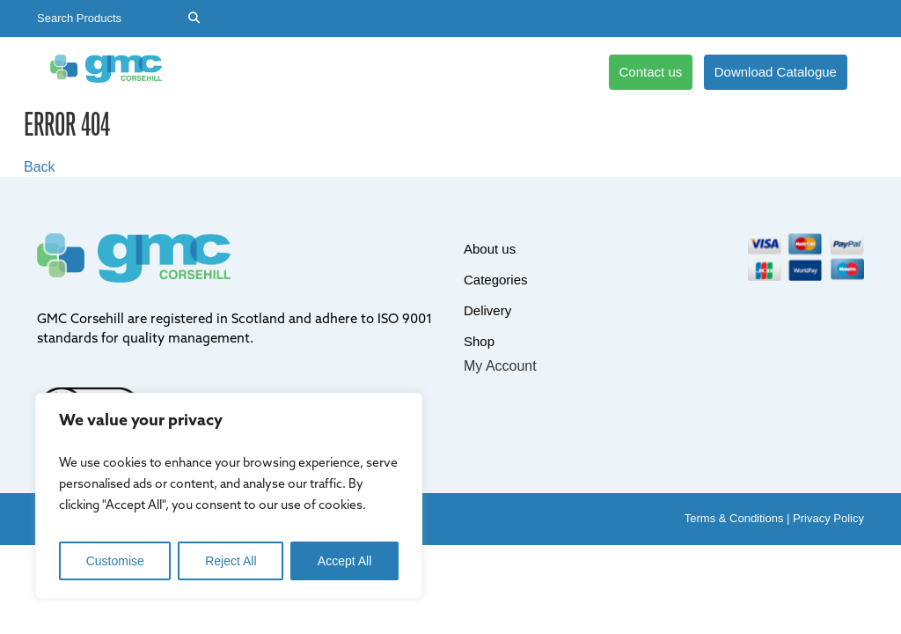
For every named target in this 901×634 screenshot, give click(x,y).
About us (228, 71)
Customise (115, 561)
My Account (500, 365)
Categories (318, 71)
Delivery (405, 71)
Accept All (344, 561)
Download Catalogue (775, 71)
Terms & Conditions (734, 518)
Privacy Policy (828, 518)
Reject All (230, 561)
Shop (477, 71)
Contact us (651, 71)
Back (39, 166)
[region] (228, 496)
